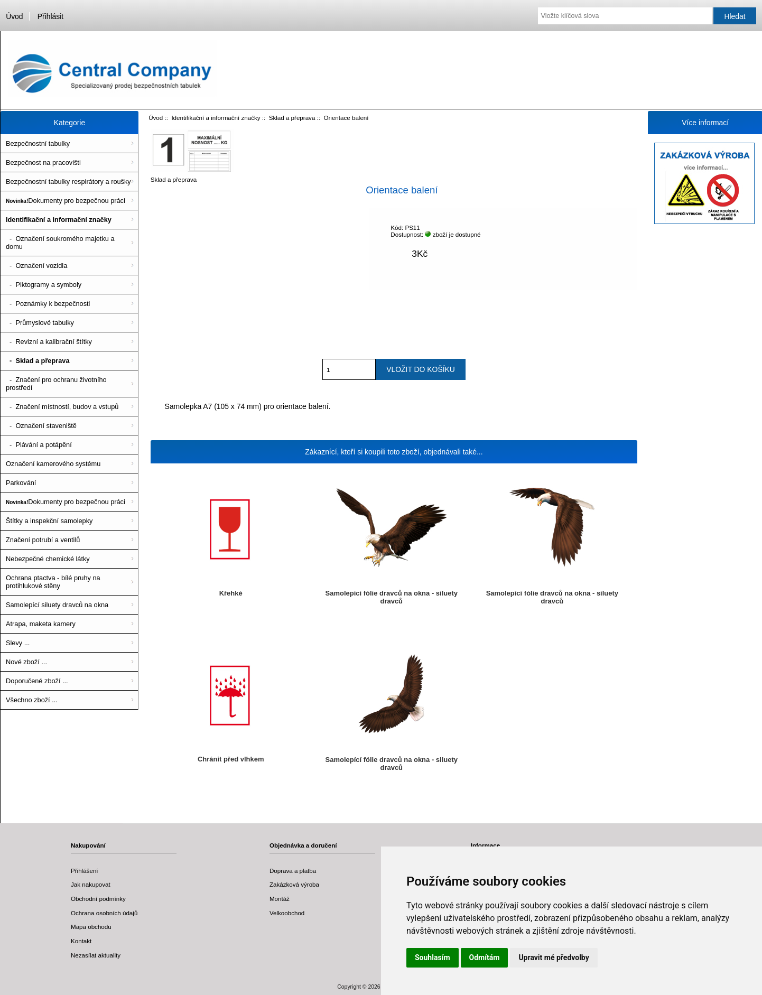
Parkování (21, 483)
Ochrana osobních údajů (104, 912)
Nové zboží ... (26, 662)
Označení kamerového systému (53, 464)
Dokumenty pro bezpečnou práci (65, 200)
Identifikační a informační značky (215, 117)
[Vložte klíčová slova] (624, 15)
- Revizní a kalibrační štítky (49, 342)
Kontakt (81, 940)
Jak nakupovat (90, 884)
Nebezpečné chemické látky (48, 559)
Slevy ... (18, 643)
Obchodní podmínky (98, 898)
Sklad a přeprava (292, 117)
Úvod (14, 16)
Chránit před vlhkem (231, 759)
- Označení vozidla (36, 265)
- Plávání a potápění (39, 445)
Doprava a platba (293, 870)
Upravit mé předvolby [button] (553, 957)
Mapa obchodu (91, 926)
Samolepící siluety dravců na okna (57, 605)
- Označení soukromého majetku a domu (60, 242)
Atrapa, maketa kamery (41, 624)
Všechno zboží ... (32, 700)
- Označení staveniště (41, 426)
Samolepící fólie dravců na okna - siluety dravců (392, 597)
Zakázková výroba (294, 884)
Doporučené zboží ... (37, 681)
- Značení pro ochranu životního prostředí (56, 384)
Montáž (280, 898)
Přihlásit (50, 16)
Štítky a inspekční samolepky (49, 521)
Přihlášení (84, 870)
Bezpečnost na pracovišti (43, 162)
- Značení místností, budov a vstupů (62, 407)
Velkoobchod (287, 912)
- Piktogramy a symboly (43, 285)
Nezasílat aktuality (95, 955)
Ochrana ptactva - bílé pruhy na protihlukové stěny (53, 582)
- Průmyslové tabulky (40, 323)
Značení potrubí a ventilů (43, 540)
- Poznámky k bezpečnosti (48, 304)
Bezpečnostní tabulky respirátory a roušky (68, 181)
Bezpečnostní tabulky (38, 143)
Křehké (231, 593)
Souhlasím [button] (432, 957)
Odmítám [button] (484, 957)
